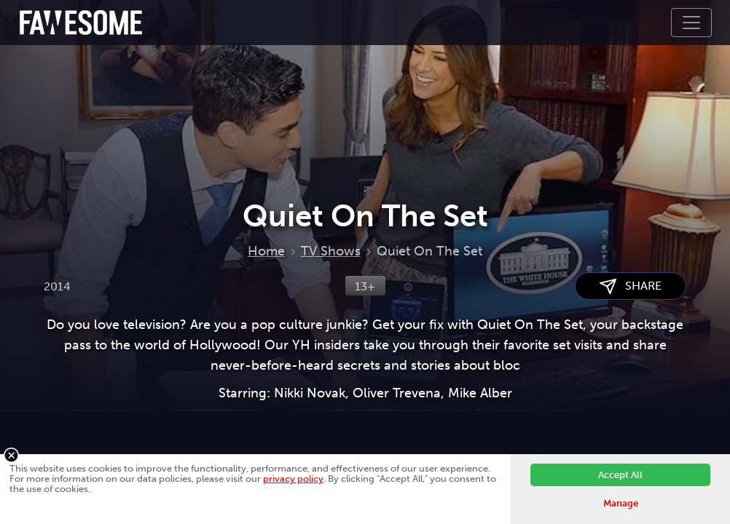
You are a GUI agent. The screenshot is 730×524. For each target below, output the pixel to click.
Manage (620, 503)
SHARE (631, 286)
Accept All (620, 474)
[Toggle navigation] (691, 22)
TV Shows (331, 251)
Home (266, 251)
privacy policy (293, 478)
